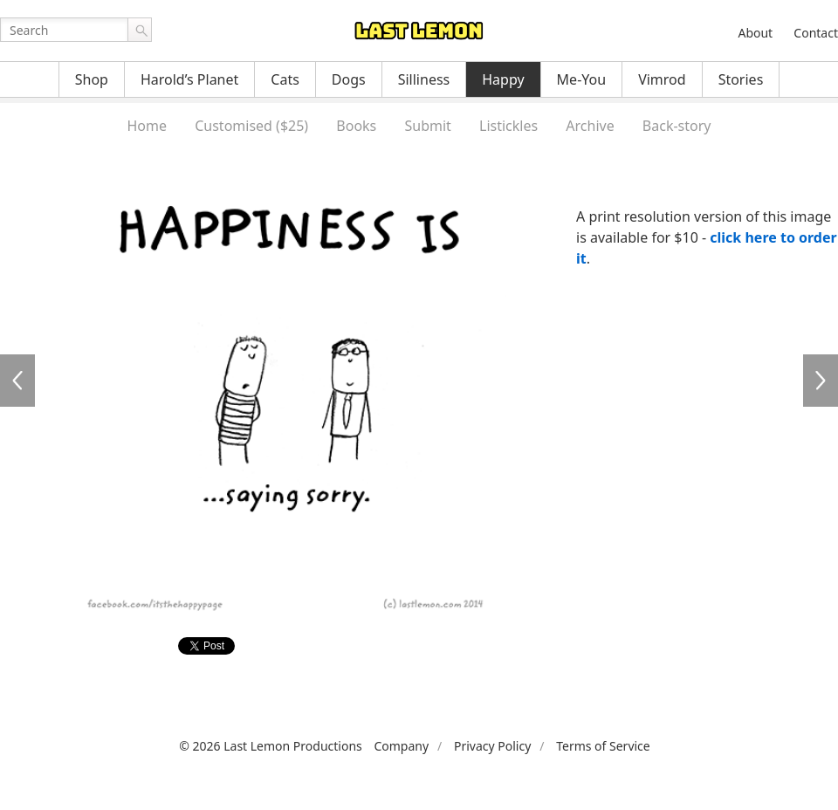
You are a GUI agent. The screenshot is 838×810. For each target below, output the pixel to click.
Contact (815, 32)
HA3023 (820, 380)
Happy (503, 79)
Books (356, 125)
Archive (590, 125)
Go (139, 29)
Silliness (424, 79)
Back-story (676, 125)
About (755, 32)
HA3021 (17, 380)
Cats (285, 79)
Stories (741, 79)
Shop (91, 79)
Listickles (508, 125)
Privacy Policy (492, 746)
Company (401, 746)
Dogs (349, 79)
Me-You (582, 79)
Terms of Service (603, 746)
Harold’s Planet (189, 79)
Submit (427, 125)
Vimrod (662, 79)
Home (147, 125)
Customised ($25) (251, 125)
